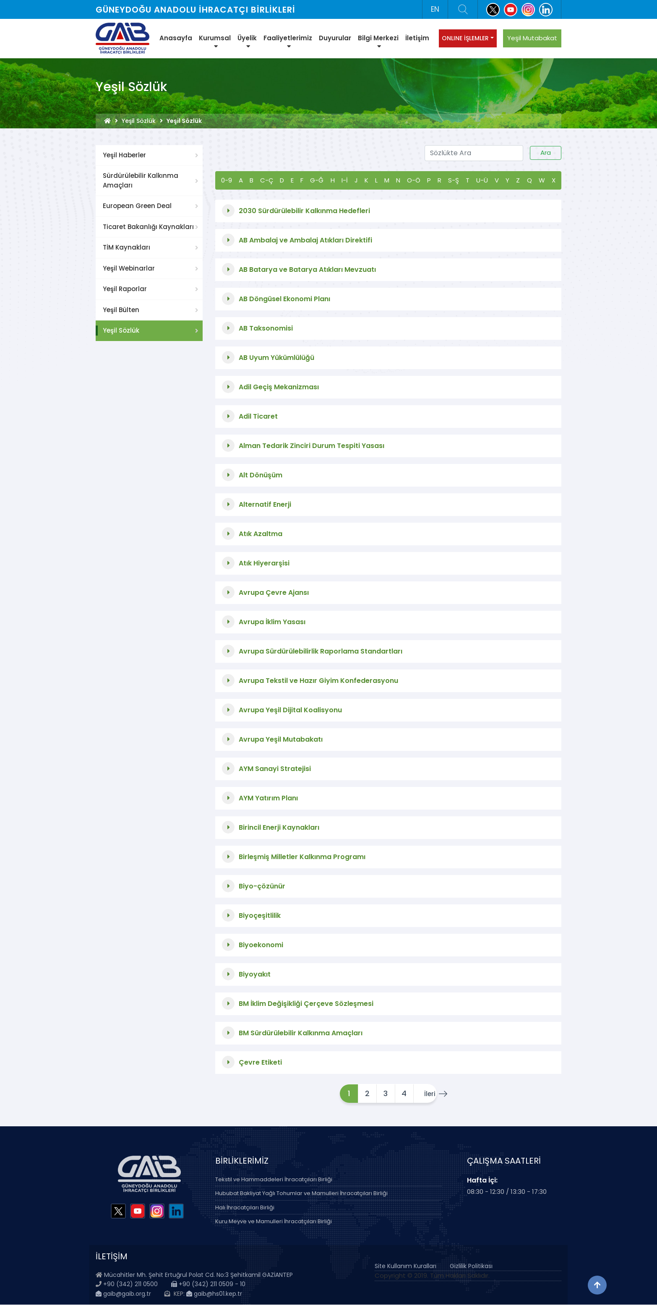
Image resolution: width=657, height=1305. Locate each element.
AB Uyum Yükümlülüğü (276, 357)
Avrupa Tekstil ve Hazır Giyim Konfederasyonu (318, 680)
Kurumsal (215, 41)
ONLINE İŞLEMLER (465, 38)
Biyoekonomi (261, 945)
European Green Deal (137, 205)
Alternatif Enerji (265, 504)
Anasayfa (175, 38)
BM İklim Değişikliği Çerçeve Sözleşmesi (306, 1003)
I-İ (345, 180)
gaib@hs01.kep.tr (214, 1293)
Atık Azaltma (260, 534)
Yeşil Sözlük (139, 121)
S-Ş (453, 180)
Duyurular (335, 38)
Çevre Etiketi (260, 1062)
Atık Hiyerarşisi (264, 563)
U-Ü (482, 180)
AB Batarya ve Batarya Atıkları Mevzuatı (307, 269)
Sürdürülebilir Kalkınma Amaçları (140, 180)
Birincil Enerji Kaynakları (279, 827)
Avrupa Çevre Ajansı (274, 592)
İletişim (417, 38)
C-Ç (266, 180)
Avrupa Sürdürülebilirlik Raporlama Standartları (320, 651)
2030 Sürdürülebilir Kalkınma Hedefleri (304, 211)
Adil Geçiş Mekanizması (279, 387)
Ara (545, 152)
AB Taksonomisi (266, 328)
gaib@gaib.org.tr (123, 1293)
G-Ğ (316, 180)
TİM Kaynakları (126, 247)
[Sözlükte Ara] (474, 153)
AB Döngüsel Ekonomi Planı (284, 299)
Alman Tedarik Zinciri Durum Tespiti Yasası (311, 446)
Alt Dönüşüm (260, 475)
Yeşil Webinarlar (129, 268)
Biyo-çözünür (262, 886)
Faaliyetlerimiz (287, 41)
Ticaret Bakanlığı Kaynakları (148, 226)
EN (435, 9)
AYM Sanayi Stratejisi (275, 769)
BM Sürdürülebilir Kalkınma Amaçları (300, 1033)
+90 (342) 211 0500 (130, 1284)
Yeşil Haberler (124, 155)
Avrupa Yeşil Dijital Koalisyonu (290, 710)
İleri (426, 1094)
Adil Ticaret (258, 416)
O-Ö (413, 180)
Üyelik (247, 41)
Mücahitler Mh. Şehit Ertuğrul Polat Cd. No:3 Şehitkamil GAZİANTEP (198, 1275)
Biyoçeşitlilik (260, 915)
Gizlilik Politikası (471, 1266)
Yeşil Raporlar (125, 288)
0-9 (226, 180)
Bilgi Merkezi (378, 41)
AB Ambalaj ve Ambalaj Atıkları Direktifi (305, 240)
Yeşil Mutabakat (532, 38)
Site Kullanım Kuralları (405, 1266)
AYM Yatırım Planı (268, 798)
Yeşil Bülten (121, 309)
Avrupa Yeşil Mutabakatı (281, 739)
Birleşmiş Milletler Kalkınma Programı (302, 857)
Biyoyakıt (255, 974)
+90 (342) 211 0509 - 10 (208, 1284)
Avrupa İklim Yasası (272, 622)
